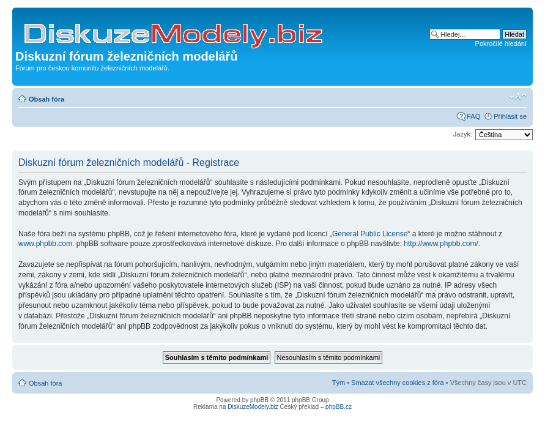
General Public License (369, 234)
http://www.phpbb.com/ (441, 243)
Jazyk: (462, 134)
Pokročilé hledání (501, 43)
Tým (338, 382)
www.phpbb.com (45, 243)
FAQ (473, 116)
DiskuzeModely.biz (253, 406)
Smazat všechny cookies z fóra (397, 382)
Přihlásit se (510, 116)
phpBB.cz (338, 406)
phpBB (259, 400)
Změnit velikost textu (518, 96)
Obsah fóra (46, 99)
